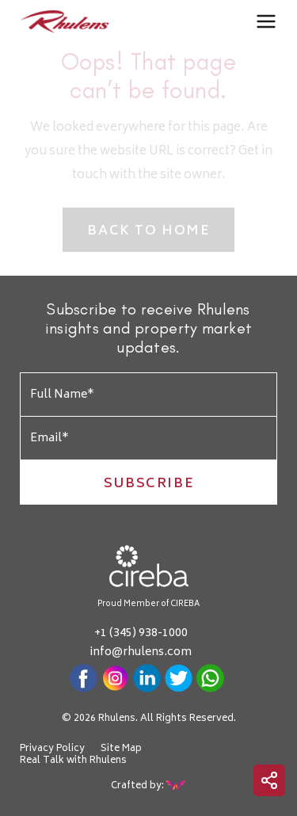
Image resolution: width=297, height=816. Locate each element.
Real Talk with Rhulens (73, 761)
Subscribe (148, 484)
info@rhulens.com (140, 652)
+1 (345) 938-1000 (141, 633)
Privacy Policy (52, 749)
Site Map (121, 749)
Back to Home (148, 231)
